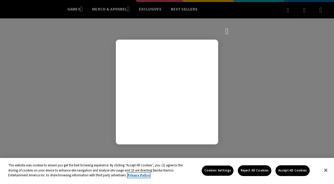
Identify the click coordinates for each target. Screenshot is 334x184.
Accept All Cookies (292, 170)
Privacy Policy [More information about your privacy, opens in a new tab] (139, 175)
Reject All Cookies (255, 170)
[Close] (325, 170)
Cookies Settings (217, 170)
